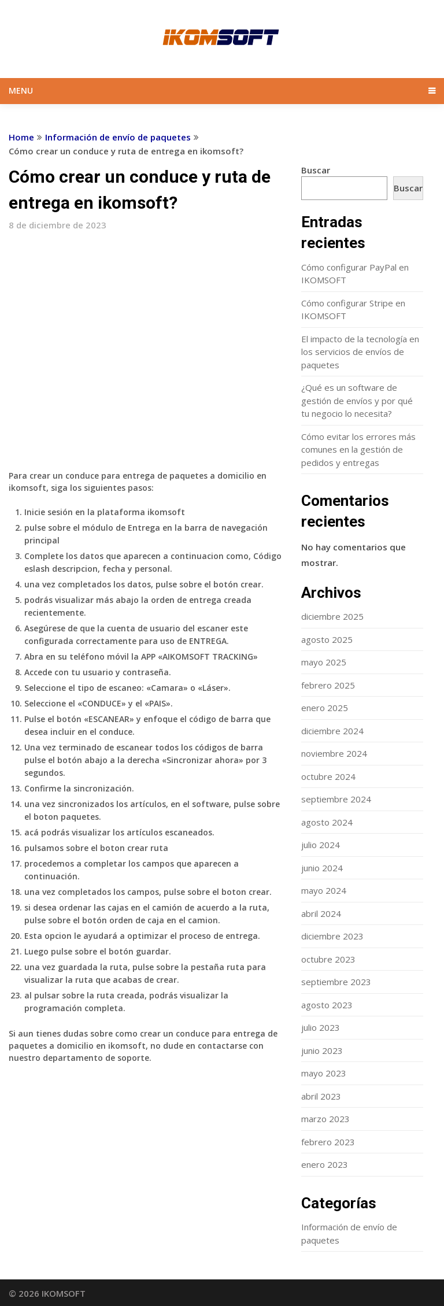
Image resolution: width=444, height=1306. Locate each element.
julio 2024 (320, 844)
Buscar (315, 170)
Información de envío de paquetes (118, 137)
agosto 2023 (327, 1005)
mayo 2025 (323, 662)
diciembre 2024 (332, 731)
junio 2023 (322, 1050)
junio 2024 (322, 868)
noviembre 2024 (334, 753)
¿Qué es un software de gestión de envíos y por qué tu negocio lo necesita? (357, 400)
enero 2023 (324, 1164)
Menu (21, 90)
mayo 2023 (323, 1073)
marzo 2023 (325, 1118)
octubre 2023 (328, 959)
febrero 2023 (328, 1142)
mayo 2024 (323, 890)
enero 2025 (324, 707)
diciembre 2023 (332, 936)
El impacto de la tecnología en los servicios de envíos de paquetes (360, 352)
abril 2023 (321, 1096)
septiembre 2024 (336, 799)
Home (21, 137)
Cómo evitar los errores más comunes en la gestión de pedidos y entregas (358, 449)
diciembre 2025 (332, 616)
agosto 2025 (327, 639)
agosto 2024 (327, 822)
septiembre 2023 (336, 981)
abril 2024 (321, 913)
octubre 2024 (328, 776)
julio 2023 (320, 1027)
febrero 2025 (328, 685)
